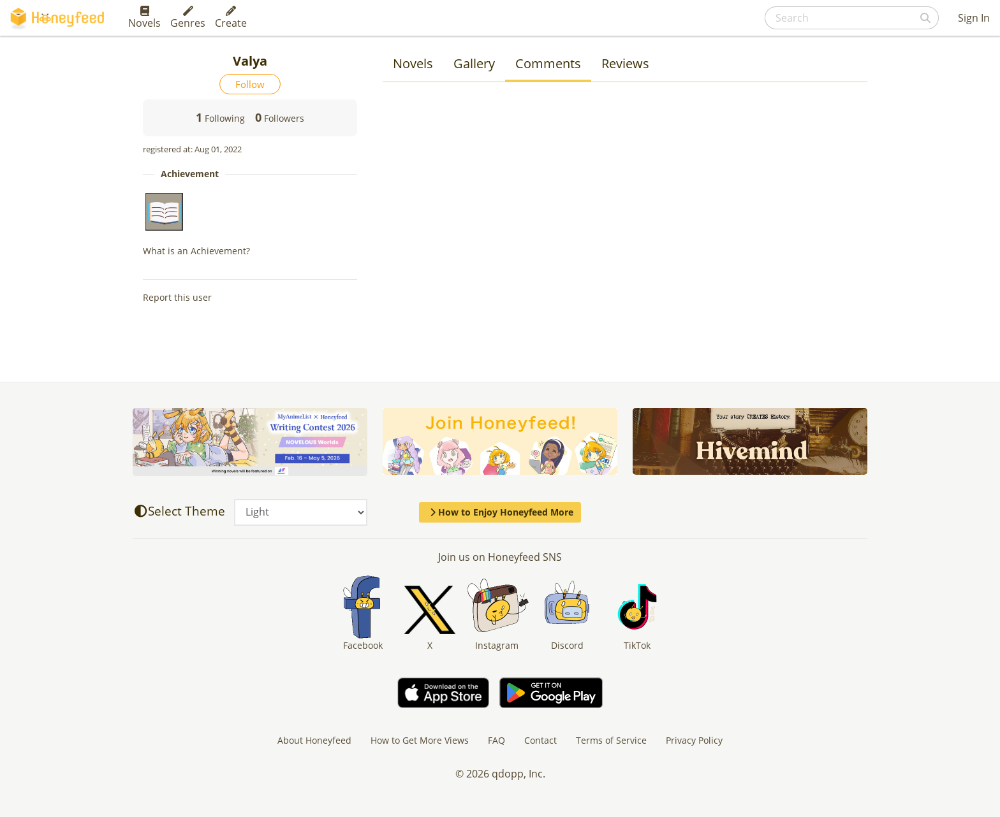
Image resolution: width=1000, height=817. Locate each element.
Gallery (474, 63)
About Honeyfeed (314, 740)
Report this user (177, 297)
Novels (144, 18)
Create (231, 18)
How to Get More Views (420, 740)
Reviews (625, 63)
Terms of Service (611, 740)
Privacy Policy (694, 740)
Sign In (974, 18)
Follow (250, 84)
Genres (187, 18)
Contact (540, 740)
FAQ (496, 740)
